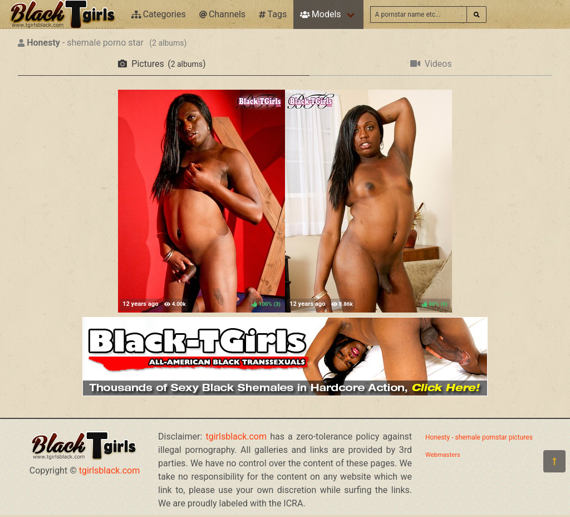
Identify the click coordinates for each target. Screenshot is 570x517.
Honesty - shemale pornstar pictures (479, 437)
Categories (158, 14)
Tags (273, 14)
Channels (222, 14)
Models (320, 14)
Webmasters (442, 455)
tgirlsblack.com (109, 470)
